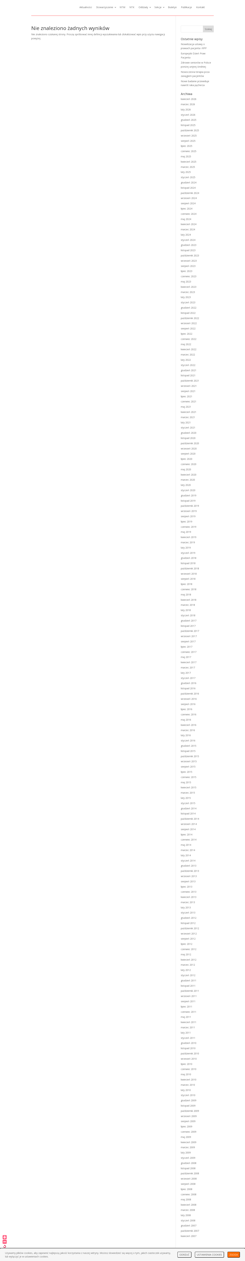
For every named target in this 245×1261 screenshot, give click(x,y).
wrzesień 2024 (189, 198)
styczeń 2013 (188, 912)
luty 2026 (186, 109)
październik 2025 (190, 130)
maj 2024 (186, 219)
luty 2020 (186, 485)
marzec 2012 (188, 964)
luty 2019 (186, 547)
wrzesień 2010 (189, 1058)
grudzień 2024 (188, 182)
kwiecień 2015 (188, 787)
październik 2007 (190, 1230)
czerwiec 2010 (188, 1069)
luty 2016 (186, 735)
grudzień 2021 (188, 370)
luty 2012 (186, 970)
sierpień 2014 (188, 829)
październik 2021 (190, 380)
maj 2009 (186, 1137)
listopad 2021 (188, 375)
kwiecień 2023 (188, 286)
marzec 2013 (188, 902)
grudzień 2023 (188, 245)
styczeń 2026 (188, 114)
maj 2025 (186, 156)
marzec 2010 (188, 1084)
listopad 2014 (188, 813)
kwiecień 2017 (188, 662)
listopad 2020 (188, 438)
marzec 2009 (188, 1147)
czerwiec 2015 (188, 777)
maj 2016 (186, 719)
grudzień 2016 (188, 683)
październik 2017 (190, 631)
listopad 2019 (188, 500)
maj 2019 (186, 531)
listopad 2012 (188, 923)
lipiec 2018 (186, 584)
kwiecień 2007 (188, 1236)
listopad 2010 (188, 1048)
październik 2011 (190, 990)
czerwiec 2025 (188, 151)
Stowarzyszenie (104, 7)
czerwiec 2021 (188, 401)
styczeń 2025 (188, 177)
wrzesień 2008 (189, 1178)
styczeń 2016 (188, 740)
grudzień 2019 (188, 495)
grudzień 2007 (188, 1225)
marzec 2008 (188, 1210)
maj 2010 (186, 1074)
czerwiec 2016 (188, 714)
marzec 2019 (188, 542)
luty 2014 (186, 855)
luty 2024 (186, 234)
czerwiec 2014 (188, 839)
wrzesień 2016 (189, 698)
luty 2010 (186, 1090)
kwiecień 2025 (188, 161)
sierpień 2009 (188, 1121)
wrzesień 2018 (189, 573)
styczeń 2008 (188, 1220)
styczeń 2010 (188, 1095)
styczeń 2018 (188, 615)
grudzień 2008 (188, 1163)
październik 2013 (190, 871)
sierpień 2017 (188, 641)
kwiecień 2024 (188, 224)
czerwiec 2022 (188, 339)
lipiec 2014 (186, 834)
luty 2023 (186, 297)
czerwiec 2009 (188, 1131)
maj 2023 (186, 281)
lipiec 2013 (186, 886)
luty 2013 (186, 907)
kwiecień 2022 (188, 349)
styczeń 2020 (188, 490)
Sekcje (158, 7)
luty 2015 (186, 798)
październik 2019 (190, 505)
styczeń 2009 (188, 1157)
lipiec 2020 (186, 458)
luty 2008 (186, 1215)
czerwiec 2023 (188, 276)
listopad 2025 (188, 125)
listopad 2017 (188, 625)
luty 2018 (186, 610)
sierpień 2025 (188, 140)
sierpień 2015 (188, 766)
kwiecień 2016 (188, 725)
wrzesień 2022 (189, 323)
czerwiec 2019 (188, 526)
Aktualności (85, 7)
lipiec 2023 (186, 271)
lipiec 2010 (186, 1064)
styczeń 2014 (188, 860)
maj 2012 (186, 954)
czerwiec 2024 (188, 213)
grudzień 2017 (188, 620)
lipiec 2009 (186, 1126)
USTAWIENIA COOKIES (209, 1254)
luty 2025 (186, 172)
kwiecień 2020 (188, 474)
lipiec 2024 (186, 208)
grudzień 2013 (188, 865)
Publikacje (186, 7)
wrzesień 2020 (189, 448)
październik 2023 (190, 255)
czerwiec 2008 (188, 1194)
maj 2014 (186, 844)
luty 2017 (186, 672)
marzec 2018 (188, 604)
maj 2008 (186, 1199)
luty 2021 (186, 422)
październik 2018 (190, 568)
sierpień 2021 (188, 391)
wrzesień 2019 (189, 511)
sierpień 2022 (188, 328)
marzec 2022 (188, 354)
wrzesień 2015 (189, 761)
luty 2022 (186, 359)
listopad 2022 (188, 312)
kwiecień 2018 (188, 599)
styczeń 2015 (188, 803)
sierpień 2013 (188, 881)
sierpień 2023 (188, 266)
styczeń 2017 (188, 678)
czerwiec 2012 (188, 949)
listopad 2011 (188, 985)
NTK (131, 7)
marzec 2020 (188, 479)
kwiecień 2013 (188, 897)
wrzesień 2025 (189, 135)
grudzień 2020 (188, 432)
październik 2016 (190, 693)
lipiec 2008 (186, 1189)
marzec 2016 (188, 730)
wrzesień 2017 (189, 636)
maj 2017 (186, 657)
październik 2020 (190, 443)
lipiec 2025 (186, 146)
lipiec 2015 (186, 771)
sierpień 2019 (188, 516)
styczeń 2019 (188, 552)
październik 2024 (190, 193)
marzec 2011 (188, 1027)
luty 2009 (186, 1152)
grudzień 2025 (188, 119)
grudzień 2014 (188, 808)
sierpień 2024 (188, 203)
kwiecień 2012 (188, 959)
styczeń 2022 (188, 365)
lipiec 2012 (186, 943)
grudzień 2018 (188, 558)
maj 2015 (186, 782)
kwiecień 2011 (188, 1022)
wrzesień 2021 (189, 385)
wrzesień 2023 (189, 260)
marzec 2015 (188, 792)
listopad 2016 (188, 688)
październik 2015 (190, 756)
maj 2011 (186, 1016)
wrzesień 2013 (189, 876)
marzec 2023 (188, 292)
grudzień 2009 (188, 1100)
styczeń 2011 (188, 1037)
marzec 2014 (188, 850)
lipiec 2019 (186, 521)
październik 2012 (190, 928)
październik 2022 (190, 318)
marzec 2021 (188, 417)
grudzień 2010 (188, 1043)
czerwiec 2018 (188, 589)
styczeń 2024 (188, 239)
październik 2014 (190, 818)
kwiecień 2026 (188, 99)
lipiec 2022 (186, 333)
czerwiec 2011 (188, 1011)
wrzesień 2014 (189, 824)
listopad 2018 (188, 563)
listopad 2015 (188, 751)
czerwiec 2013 (188, 891)
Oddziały (143, 7)
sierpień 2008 (188, 1183)
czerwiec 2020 (188, 464)
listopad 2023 (188, 250)
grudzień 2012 (188, 917)
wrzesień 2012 (189, 933)
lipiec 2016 (186, 709)
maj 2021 (186, 406)
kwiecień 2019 (188, 537)
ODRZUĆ (184, 1254)
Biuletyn (172, 7)
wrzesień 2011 (189, 996)
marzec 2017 (188, 667)
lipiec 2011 (186, 1006)
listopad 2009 (188, 1105)
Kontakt (200, 7)
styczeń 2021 (188, 427)
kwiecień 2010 (188, 1079)
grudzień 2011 (188, 980)
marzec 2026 (188, 104)
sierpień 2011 (188, 1001)
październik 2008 (190, 1173)
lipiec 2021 (186, 396)
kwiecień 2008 (188, 1204)
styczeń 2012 (188, 975)
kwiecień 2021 (188, 412)
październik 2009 (190, 1110)
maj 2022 (186, 344)
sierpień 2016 (188, 704)
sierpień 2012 (188, 938)
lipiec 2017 (186, 646)
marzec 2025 (188, 167)
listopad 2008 (188, 1168)
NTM (122, 7)
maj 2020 (186, 469)
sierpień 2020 (188, 453)
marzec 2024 (188, 229)
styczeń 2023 (188, 302)
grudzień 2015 (188, 745)
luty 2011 (186, 1032)
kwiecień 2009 (188, 1142)
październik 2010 (190, 1053)
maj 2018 (186, 594)
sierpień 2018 (188, 578)
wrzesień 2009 (189, 1116)
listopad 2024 (188, 187)
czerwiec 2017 (188, 652)
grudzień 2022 (188, 307)
